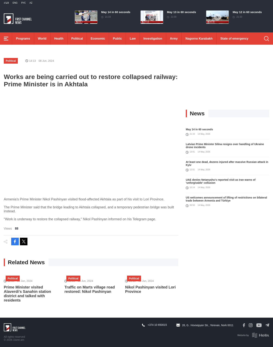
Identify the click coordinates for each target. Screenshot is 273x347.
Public (117, 38)
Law (133, 38)
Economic (98, 38)
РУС (23, 3)
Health (59, 38)
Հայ (6, 3)
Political (77, 38)
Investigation (153, 38)
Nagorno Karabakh (199, 38)
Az (30, 3)
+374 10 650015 (157, 324)
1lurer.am (18, 339)
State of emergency (234, 38)
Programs (23, 38)
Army (174, 38)
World (42, 38)
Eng (15, 3)
